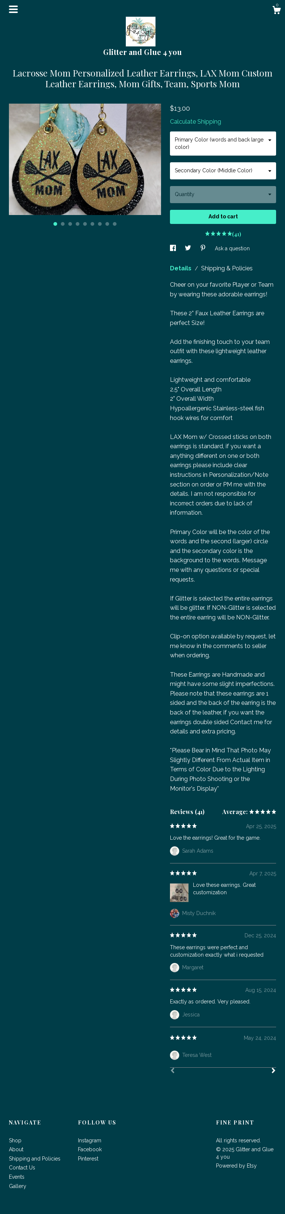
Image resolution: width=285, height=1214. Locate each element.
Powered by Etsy (236, 1166)
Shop (15, 1140)
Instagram (89, 1140)
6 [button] (92, 224)
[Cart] (276, 11)
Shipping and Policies (34, 1159)
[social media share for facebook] (173, 248)
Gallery (17, 1186)
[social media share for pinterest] (203, 248)
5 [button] (85, 224)
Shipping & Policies (227, 268)
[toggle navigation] (13, 9)
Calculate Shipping (195, 121)
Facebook (90, 1149)
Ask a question (232, 248)
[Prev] (172, 1071)
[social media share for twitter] (189, 248)
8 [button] (107, 224)
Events (16, 1177)
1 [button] (55, 224)
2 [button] (63, 224)
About (16, 1149)
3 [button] (70, 224)
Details (181, 268)
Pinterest (88, 1159)
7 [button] (100, 224)
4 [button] (77, 224)
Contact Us (22, 1168)
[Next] (273, 1071)
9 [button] (115, 224)
